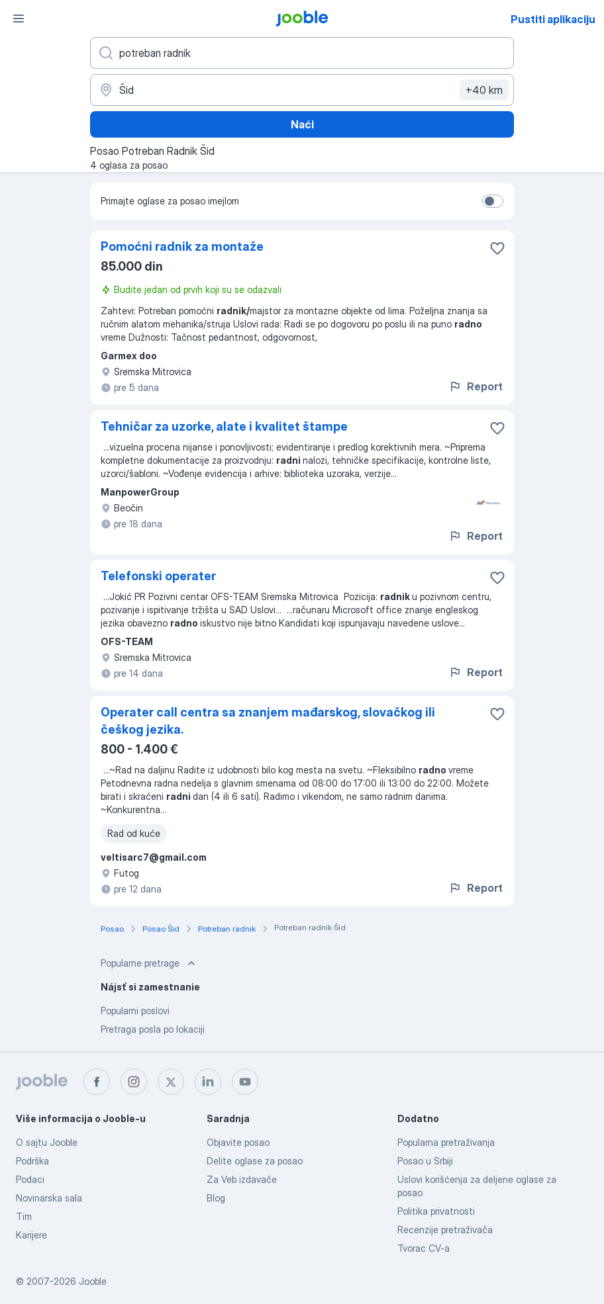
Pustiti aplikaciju (553, 19)
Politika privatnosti (436, 1211)
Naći (302, 124)
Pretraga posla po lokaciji (153, 1029)
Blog (216, 1197)
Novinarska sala (49, 1197)
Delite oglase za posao (255, 1160)
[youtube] (245, 1081)
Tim (24, 1216)
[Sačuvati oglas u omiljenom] (497, 248)
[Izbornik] (18, 18)
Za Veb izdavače (242, 1179)
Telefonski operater (158, 576)
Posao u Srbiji (425, 1160)
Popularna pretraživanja (446, 1142)
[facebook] (96, 1081)
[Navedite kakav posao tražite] (302, 53)
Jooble (93, 1281)
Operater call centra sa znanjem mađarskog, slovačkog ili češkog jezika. (268, 720)
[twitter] (171, 1081)
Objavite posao (238, 1142)
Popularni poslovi (135, 1010)
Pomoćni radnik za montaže (182, 246)
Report (475, 386)
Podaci (30, 1179)
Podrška (32, 1160)
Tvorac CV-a (423, 1248)
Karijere (31, 1234)
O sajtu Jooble (46, 1142)
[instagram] (134, 1081)
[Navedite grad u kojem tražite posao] (302, 90)
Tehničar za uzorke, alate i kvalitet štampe (224, 426)
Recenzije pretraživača (445, 1229)
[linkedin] (208, 1081)
